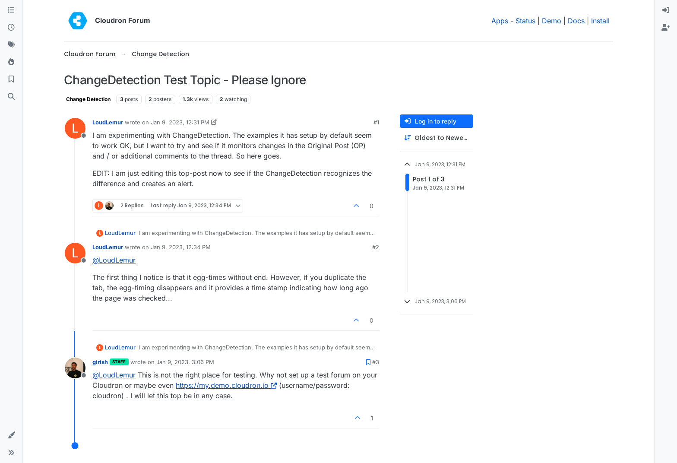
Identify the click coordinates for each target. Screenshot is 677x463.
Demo (551, 20)
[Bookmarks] (11, 79)
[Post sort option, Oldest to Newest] (436, 138)
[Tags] (11, 45)
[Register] (666, 28)
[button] (11, 435)
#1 (376, 122)
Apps (499, 20)
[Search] (11, 97)
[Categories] (11, 10)
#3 (375, 361)
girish (100, 361)
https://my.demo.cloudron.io (226, 385)
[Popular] (11, 62)
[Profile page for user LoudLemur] (75, 128)
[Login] (666, 10)
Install (600, 20)
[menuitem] (666, 10)
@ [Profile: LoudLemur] (114, 260)
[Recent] (11, 28)
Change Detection (88, 99)
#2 (375, 247)
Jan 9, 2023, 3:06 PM (185, 361)
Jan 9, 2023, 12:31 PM (180, 122)
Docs (576, 20)
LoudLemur (107, 122)
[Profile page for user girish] (75, 368)
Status (525, 20)
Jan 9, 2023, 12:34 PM (181, 247)
